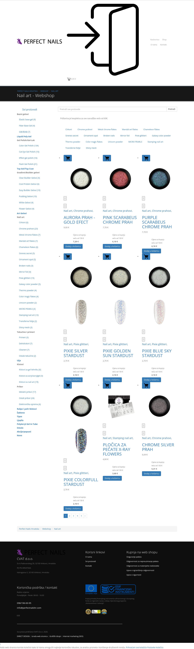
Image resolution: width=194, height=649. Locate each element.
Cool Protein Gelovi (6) (29, 184)
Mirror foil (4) (25, 271)
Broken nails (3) (26, 265)
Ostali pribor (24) (26, 398)
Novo (19, 435)
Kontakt (163, 44)
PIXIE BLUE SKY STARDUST (157, 353)
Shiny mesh (91, 148)
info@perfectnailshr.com (29, 607)
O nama (154, 44)
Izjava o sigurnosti (134, 575)
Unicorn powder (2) (28, 302)
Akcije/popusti (24, 431)
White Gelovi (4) (26, 202)
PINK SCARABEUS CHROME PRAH (120, 220)
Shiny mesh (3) (25, 327)
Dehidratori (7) (25, 343)
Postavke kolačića (155, 647)
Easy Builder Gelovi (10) (29, 190)
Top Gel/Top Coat (25, 168)
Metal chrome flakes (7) (29, 234)
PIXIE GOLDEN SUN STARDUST (118, 353)
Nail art (54, 91)
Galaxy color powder (161, 135)
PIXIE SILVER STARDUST (76, 353)
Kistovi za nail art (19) (28, 382)
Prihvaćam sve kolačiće (136, 647)
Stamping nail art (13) (29, 315)
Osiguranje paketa (134, 557)
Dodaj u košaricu (73, 246)
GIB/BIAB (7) (24, 131)
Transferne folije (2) (28, 321)
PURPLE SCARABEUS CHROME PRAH (157, 222)
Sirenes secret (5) (27, 253)
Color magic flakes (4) (29, 296)
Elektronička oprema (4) (30, 404)
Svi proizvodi (27, 109)
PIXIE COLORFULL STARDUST (81, 482)
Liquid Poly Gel (24, 136)
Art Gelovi (22, 213)
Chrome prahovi (85, 129)
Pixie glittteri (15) (26, 278)
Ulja (19, 360)
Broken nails (109, 135)
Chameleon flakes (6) (28, 247)
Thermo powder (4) (28, 290)
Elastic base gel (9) (27, 119)
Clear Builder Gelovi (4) (29, 177)
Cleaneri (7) (24, 349)
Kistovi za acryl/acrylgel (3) (31, 375)
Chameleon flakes (151, 129)
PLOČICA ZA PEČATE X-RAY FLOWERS (116, 449)
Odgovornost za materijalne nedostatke (143, 566)
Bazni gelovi (23, 114)
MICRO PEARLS (135, 141)
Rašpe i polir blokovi (27, 409)
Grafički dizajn (55, 636)
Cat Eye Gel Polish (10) (29, 151)
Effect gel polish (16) (28, 158)
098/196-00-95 (24, 603)
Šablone (21, 412)
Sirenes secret (71, 135)
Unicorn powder (115, 141)
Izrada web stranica (40, 636)
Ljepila (20, 420)
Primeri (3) (24, 337)
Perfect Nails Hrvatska (27, 91)
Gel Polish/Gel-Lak (26, 140)
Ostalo (20, 427)
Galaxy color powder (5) (30, 284)
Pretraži (171, 109)
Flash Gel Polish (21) (28, 164)
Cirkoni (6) (23, 222)
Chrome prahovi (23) (28, 228)
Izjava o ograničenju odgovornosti (140, 570)
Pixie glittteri (141, 135)
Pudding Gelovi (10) (28, 196)
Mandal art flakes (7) (28, 241)
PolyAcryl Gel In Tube (27, 424)
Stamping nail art (155, 141)
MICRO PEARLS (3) (27, 309)
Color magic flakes (94, 141)
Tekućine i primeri (26, 332)
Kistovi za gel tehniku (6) (30, 369)
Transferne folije (72, 148)
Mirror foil (125, 135)
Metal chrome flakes (107, 129)
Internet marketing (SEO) (73, 636)
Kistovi (20, 364)
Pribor (20, 386)
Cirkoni (68, 129)
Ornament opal (91, 135)
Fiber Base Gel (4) (27, 125)
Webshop (44, 91)
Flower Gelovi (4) (26, 208)
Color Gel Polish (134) (29, 145)
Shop (164, 39)
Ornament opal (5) (27, 259)
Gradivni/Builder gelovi (28, 172)
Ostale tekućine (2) (27, 356)
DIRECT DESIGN (23, 636)
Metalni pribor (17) (27, 392)
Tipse (19, 416)
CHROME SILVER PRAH (158, 447)
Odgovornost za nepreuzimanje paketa (142, 561)
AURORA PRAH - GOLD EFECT (79, 220)
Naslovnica (154, 39)
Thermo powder (72, 141)
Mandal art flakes (130, 129)
